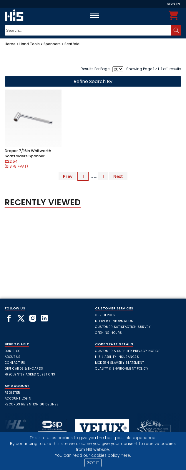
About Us (13, 357)
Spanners (52, 43)
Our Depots (105, 315)
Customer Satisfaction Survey (123, 327)
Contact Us (15, 362)
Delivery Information (114, 321)
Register (12, 392)
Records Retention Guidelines (32, 404)
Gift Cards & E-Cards (24, 368)
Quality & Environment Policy (121, 368)
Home (10, 43)
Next (118, 176)
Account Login (18, 398)
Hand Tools (29, 43)
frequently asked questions (30, 374)
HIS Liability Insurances (117, 357)
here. (126, 455)
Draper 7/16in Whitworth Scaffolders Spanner (28, 153)
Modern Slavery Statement (119, 362)
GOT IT (93, 463)
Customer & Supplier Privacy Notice (127, 351)
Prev (67, 176)
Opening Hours (108, 333)
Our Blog (13, 351)
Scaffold (71, 43)
